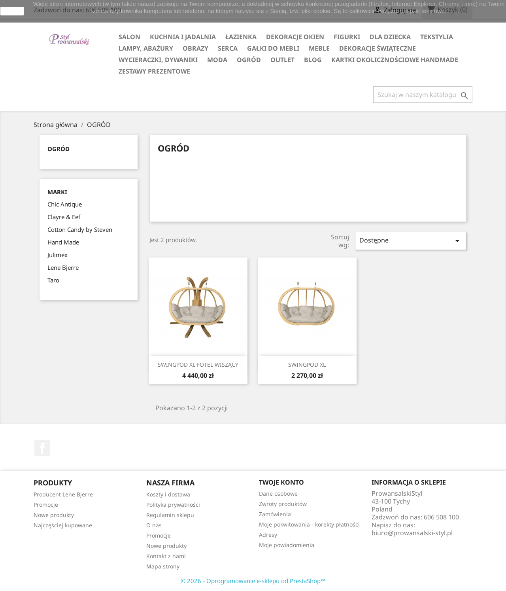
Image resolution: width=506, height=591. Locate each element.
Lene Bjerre (63, 267)
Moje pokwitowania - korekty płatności (309, 524)
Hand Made (63, 242)
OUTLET (282, 59)
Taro (53, 280)
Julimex (57, 255)
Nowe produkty (54, 515)
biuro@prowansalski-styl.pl (412, 532)
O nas (154, 525)
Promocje (46, 504)
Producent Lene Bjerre (63, 494)
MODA (217, 59)
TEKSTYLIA (436, 36)
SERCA (228, 48)
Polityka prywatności (173, 504)
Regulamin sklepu (170, 515)
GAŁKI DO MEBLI (273, 48)
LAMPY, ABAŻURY (146, 48)
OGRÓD (249, 59)
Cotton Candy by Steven (79, 229)
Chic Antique (64, 204)
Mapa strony (162, 566)
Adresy (268, 534)
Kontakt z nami (166, 556)
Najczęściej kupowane (63, 525)
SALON (129, 36)
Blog (313, 59)
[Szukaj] (422, 94)
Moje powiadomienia (286, 545)
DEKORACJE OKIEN (295, 36)
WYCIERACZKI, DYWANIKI (158, 59)
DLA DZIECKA (390, 36)
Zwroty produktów (283, 504)
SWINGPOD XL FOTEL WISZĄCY (198, 364)
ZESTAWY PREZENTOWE (154, 71)
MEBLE (319, 48)
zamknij (12, 11)
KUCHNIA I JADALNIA (183, 36)
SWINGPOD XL (307, 364)
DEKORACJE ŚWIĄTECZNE (377, 48)
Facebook (42, 448)
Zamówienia (275, 514)
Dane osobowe (278, 493)
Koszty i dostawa (168, 494)
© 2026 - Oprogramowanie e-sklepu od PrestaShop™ (253, 581)
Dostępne (410, 241)
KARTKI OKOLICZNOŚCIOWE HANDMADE (394, 59)
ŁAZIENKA (241, 36)
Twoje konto (281, 482)
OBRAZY (195, 48)
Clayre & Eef (63, 217)
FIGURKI (347, 36)
